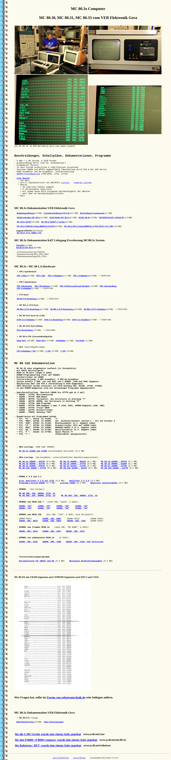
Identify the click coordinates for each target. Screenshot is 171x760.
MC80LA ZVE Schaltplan (94, 309)
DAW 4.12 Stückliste (80, 320)
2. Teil (47, 351)
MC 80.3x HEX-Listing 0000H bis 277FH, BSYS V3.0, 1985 (88, 226)
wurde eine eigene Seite (55, 734)
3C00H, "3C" (81, 508)
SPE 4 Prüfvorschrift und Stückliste (75, 286)
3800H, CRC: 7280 (51, 542)
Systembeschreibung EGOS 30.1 (57, 213)
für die (28, 734)
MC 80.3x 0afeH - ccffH (73, 466)
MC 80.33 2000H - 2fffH (73, 464)
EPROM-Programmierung (28, 174)
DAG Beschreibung (25, 330)
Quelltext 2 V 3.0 (79, 481)
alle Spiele (23, 178)
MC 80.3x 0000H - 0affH (32, 462)
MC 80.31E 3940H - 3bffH (73, 468)
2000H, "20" (25, 506)
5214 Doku (79, 341)
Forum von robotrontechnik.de (66, 697)
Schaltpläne (60, 341)
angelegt (75, 734)
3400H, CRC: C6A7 (51, 531)
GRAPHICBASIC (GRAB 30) (111, 218)
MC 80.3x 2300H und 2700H (33, 451)
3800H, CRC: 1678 (75, 531)
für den (36, 739)
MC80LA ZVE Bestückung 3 (29, 309)
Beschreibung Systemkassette (92, 213)
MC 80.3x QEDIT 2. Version (53, 222)
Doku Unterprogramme (54, 722)
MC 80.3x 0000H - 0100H (114, 464)
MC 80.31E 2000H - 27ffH (32, 468)
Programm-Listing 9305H (32, 483)
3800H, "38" (62, 508)
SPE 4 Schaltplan (24, 288)
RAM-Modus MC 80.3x (59, 218)
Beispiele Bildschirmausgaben (85, 561)
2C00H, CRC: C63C (28, 542)
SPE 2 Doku (22, 276)
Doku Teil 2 (41, 341)
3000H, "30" (25, 508)
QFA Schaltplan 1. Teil (26, 351)
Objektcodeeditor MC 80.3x (28, 218)
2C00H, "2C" (81, 506)
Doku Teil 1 (21, 341)
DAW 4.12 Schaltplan (26, 320)
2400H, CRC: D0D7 (51, 519)
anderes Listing (83, 183)
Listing (65, 183)
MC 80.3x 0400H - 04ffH (32, 466)
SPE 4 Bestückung (24, 286)
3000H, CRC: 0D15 (28, 521)
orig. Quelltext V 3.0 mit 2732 (36, 481)
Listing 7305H (67, 483)
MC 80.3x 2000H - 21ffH (114, 466)
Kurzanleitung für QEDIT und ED (36, 561)
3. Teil (62, 351)
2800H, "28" (62, 506)
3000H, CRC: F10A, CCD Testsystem (84, 542)
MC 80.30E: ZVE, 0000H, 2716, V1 (37, 493)
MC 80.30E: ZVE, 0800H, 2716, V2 (79, 496)
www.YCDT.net (79, 758)
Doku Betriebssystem (25, 722)
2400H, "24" (44, 506)
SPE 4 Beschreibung (108, 286)
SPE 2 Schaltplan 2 (81, 276)
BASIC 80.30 (84, 218)
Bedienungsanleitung (25, 213)
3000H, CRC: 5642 (28, 531)
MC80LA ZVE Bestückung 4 (62, 309)
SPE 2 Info (40, 276)
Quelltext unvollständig (103, 483)
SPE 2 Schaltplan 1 (56, 276)
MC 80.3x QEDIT (24, 222)
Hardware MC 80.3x (24, 248)
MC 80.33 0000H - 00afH (73, 462)
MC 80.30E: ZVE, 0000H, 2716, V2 (37, 496)
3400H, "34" (44, 508)
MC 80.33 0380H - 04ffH (114, 462)
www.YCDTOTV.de (61, 758)
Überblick (20, 245)
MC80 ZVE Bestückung (27, 299)
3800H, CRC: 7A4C (76, 521)
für (28, 745)
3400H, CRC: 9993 (51, 521)
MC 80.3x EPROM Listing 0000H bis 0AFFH (36, 226)
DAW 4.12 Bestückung (53, 320)
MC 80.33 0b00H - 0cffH (32, 464)
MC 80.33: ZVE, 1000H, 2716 (29, 233)
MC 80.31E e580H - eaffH (114, 468)
